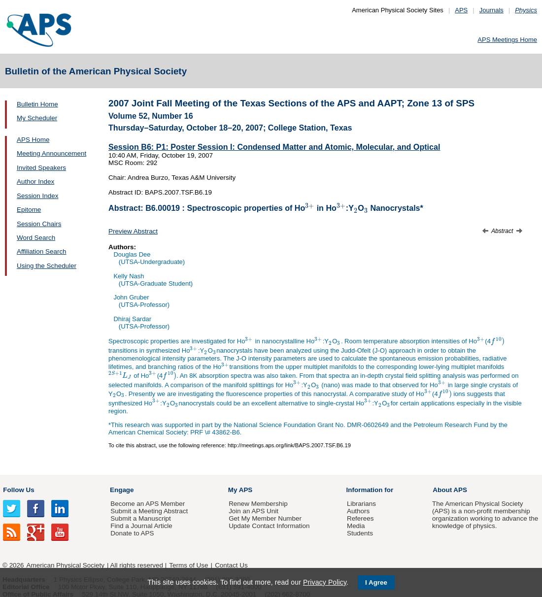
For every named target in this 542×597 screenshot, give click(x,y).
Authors (358, 511)
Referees (360, 518)
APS (461, 10)
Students (360, 533)
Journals (491, 10)
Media (356, 526)
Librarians (361, 503)
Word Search (36, 237)
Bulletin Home (37, 104)
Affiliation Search (42, 251)
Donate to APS (132, 533)
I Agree (376, 582)
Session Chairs (39, 224)
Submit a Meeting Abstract (149, 511)
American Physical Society (65, 565)
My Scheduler (37, 118)
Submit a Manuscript (140, 518)
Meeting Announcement (51, 153)
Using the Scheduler (46, 265)
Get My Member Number (265, 518)
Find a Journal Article (141, 526)
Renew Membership (258, 503)
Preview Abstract (133, 231)
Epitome (29, 209)
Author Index (35, 181)
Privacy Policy (324, 582)
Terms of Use (188, 565)
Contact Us (231, 565)
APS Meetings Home (507, 39)
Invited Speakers (41, 167)
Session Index (37, 195)
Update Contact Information (269, 526)
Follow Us (18, 490)
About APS (450, 490)
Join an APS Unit (253, 511)
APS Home (33, 139)
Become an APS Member (147, 503)
